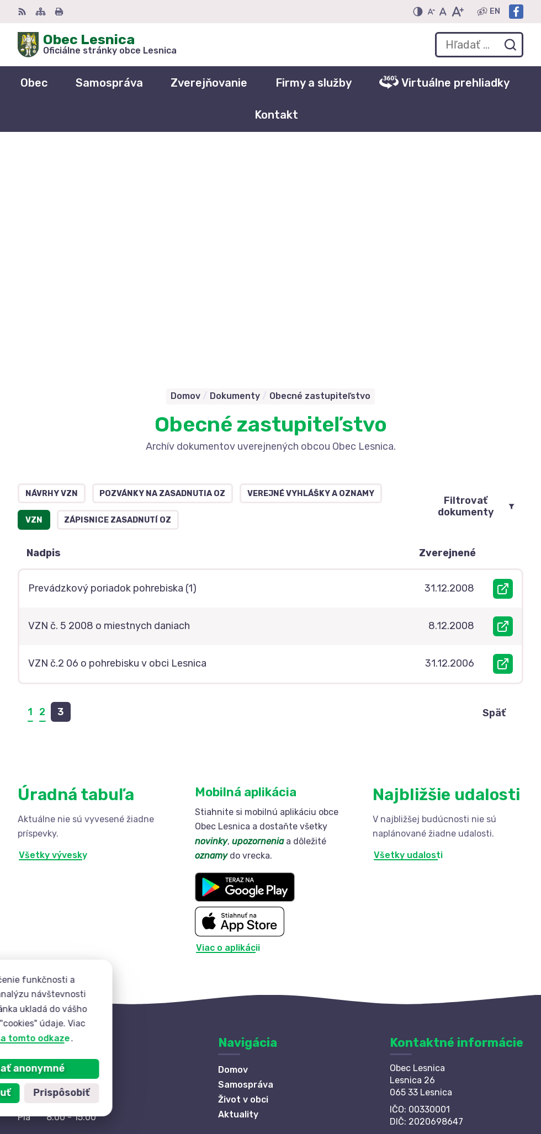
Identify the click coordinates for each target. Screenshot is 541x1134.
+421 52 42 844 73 (432, 924)
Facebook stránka (430, 949)
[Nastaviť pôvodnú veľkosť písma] (443, 11)
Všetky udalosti (408, 641)
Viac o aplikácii (228, 733)
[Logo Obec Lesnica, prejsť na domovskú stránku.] (97, 44)
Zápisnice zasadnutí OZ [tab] (117, 306)
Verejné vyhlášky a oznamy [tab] (310, 279)
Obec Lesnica (118, 1023)
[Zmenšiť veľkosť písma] (431, 11)
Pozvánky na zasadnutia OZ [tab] (162, 279)
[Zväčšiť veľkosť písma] (457, 11)
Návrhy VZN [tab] (51, 279)
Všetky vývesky (53, 641)
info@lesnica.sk (425, 936)
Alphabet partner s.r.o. (181, 1013)
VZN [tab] (34, 306)
